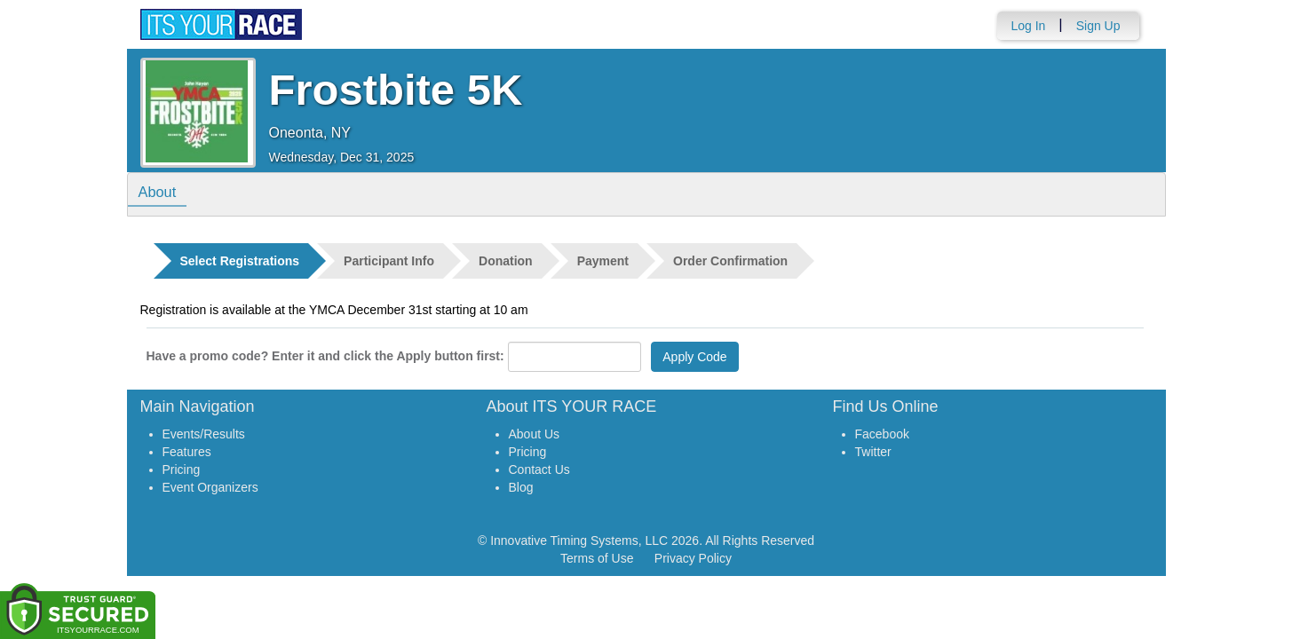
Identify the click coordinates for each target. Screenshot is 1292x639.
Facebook (882, 434)
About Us (534, 434)
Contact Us (539, 469)
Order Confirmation (730, 261)
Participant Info (389, 261)
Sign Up (1098, 26)
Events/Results (203, 434)
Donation (506, 261)
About (160, 193)
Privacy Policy (693, 558)
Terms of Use (596, 558)
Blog (521, 487)
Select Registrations (240, 261)
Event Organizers (210, 487)
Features (186, 452)
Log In (1028, 26)
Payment (603, 261)
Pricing (181, 469)
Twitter (873, 452)
